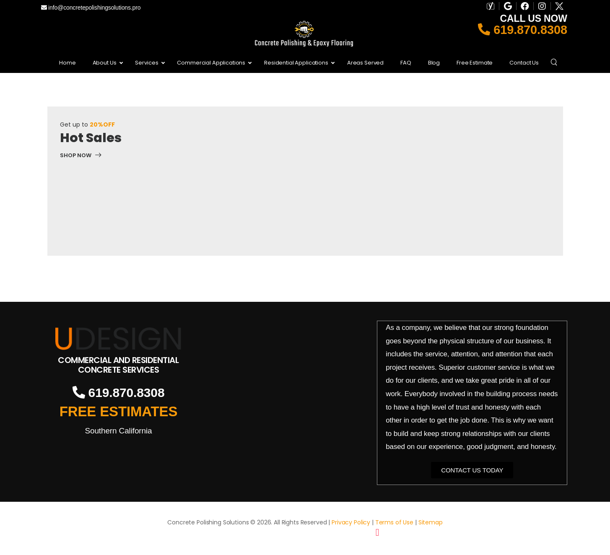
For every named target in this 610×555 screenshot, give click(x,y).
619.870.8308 (522, 29)
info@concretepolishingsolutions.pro (91, 7)
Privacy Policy (351, 522)
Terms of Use (394, 522)
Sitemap (430, 522)
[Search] (554, 61)
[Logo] (118, 338)
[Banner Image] (81, 157)
